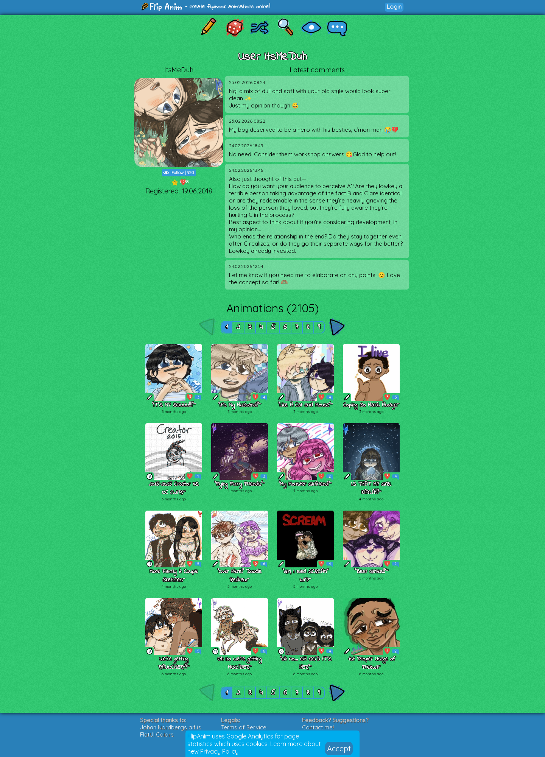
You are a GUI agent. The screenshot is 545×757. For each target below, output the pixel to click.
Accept (339, 748)
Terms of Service (243, 727)
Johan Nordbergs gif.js (170, 727)
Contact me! (318, 727)
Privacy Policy (219, 751)
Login (394, 6)
